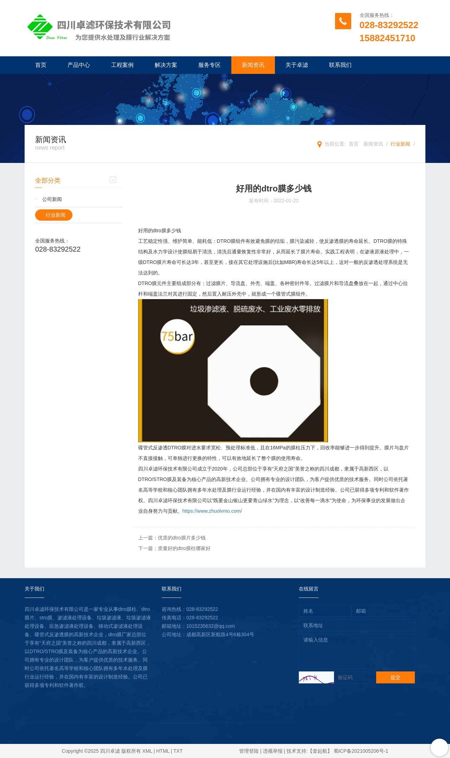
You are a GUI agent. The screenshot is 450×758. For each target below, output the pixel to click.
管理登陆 (249, 751)
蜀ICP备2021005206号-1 (361, 751)
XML (147, 751)
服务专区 (209, 65)
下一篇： (174, 548)
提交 (395, 677)
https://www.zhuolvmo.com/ (212, 511)
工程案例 (122, 65)
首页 (40, 65)
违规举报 (273, 751)
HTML (162, 751)
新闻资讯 (253, 65)
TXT (177, 751)
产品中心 (79, 65)
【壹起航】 (320, 751)
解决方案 (166, 65)
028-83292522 (389, 25)
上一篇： (172, 538)
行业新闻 (400, 144)
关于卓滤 (296, 65)
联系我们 (340, 65)
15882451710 (388, 38)
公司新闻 (52, 199)
